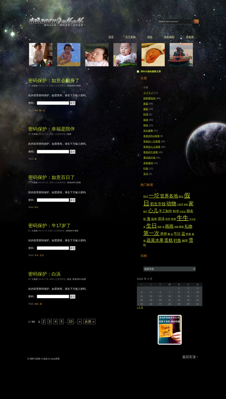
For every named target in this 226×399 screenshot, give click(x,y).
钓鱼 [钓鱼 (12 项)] (177, 240)
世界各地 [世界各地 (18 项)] (169, 195)
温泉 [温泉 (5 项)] (154, 218)
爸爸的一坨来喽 (151, 141)
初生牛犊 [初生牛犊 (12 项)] (158, 204)
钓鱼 (145, 168)
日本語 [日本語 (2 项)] (182, 211)
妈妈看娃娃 (149, 98)
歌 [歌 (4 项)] (144, 218)
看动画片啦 (149, 157)
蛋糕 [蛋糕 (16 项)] (168, 240)
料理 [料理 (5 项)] (176, 211)
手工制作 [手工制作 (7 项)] (165, 211)
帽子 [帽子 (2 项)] (145, 211)
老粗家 (190, 36)
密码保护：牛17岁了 (49, 225)
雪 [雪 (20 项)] (191, 240)
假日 (37, 304)
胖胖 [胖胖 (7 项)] (163, 234)
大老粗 (34, 86)
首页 (111, 36)
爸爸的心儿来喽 (151, 147)
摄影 (145, 109)
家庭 (69, 134)
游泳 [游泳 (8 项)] (161, 219)
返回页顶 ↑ (190, 357)
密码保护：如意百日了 (51, 177)
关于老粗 (130, 36)
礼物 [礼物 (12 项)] (188, 226)
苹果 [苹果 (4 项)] (188, 234)
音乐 (145, 174)
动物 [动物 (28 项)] (171, 203)
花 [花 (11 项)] (183, 233)
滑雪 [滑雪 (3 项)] (167, 219)
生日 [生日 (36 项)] (151, 226)
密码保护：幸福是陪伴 (51, 128)
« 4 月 (140, 307)
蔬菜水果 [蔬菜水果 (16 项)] (155, 240)
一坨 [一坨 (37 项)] (154, 195)
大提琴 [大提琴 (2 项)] (180, 204)
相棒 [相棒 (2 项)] (176, 227)
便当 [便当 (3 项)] (181, 196)
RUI (36, 110)
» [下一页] (80, 321)
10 (71, 321)
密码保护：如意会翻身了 (53, 80)
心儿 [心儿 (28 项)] (153, 210)
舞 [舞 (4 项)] (169, 234)
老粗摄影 (169, 36)
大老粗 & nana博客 (57, 20)
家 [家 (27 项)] (191, 203)
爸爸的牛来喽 (72, 231)
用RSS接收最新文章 (151, 71)
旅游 (69, 279)
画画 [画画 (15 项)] (169, 226)
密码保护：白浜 (44, 273)
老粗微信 (148, 163)
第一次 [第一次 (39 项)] (151, 233)
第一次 (42, 110)
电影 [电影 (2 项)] (159, 227)
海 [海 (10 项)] (148, 219)
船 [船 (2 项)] (172, 234)
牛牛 (37, 255)
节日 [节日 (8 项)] (177, 234)
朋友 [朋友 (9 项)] (189, 211)
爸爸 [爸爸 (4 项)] (173, 218)
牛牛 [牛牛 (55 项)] (183, 217)
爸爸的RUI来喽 (74, 86)
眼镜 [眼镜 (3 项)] (181, 226)
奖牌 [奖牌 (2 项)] (186, 204)
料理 (145, 114)
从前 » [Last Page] (89, 321)
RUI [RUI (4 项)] (145, 196)
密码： (48, 102)
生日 (42, 255)
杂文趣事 (148, 130)
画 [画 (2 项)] (163, 227)
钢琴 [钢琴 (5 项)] (185, 240)
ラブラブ (148, 93)
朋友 (149, 36)
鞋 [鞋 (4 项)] (144, 244)
